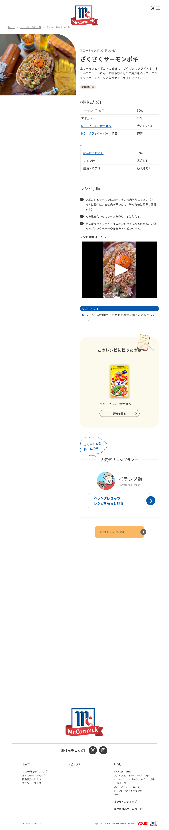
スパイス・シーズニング (127, 786)
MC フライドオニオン (96, 126)
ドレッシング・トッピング (128, 790)
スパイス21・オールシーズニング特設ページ (135, 781)
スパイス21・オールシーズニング (131, 775)
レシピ (118, 764)
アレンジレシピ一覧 (30, 27)
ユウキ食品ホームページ (128, 809)
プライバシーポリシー (30, 823)
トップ (11, 27)
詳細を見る (119, 413)
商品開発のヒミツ (31, 779)
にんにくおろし (93, 153)
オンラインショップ (125, 801)
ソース (117, 794)
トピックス (74, 764)
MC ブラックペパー (95, 133)
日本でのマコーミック (34, 775)
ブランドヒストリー (32, 783)
